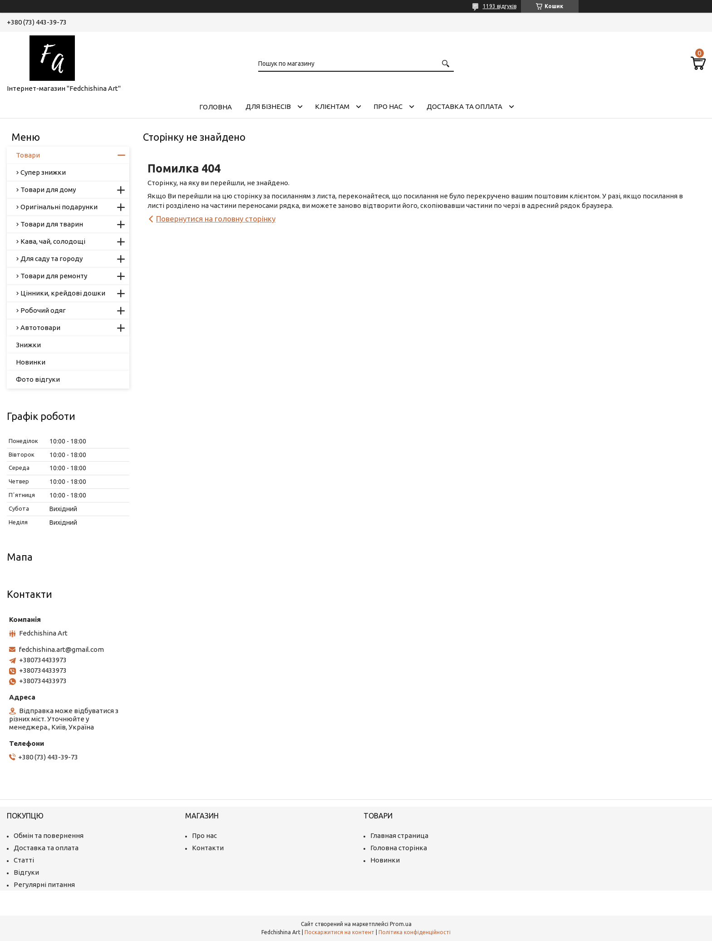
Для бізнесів (268, 106)
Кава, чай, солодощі (52, 241)
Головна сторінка (398, 848)
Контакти (208, 848)
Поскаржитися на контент (339, 932)
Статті (24, 860)
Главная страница (399, 835)
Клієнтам (332, 106)
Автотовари (40, 327)
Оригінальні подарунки (59, 207)
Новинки (30, 362)
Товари (28, 155)
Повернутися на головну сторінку (215, 218)
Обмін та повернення (48, 835)
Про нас (388, 106)
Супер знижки (43, 172)
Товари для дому (48, 189)
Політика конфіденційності (414, 932)
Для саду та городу (51, 258)
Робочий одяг (43, 310)
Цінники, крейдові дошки (62, 293)
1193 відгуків (499, 6)
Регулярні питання (44, 884)
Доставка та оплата (464, 106)
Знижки (28, 345)
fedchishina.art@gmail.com (61, 649)
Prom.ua (401, 924)
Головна (215, 107)
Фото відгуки (38, 379)
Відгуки (26, 872)
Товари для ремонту (53, 276)
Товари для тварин (51, 224)
